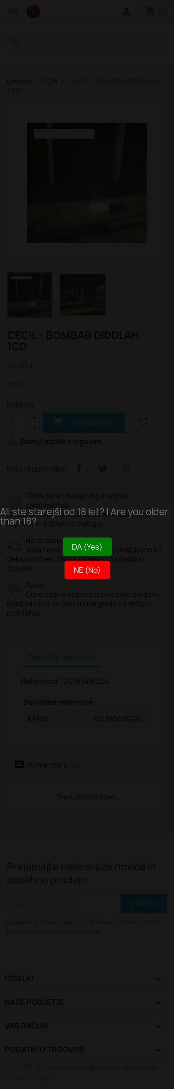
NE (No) (87, 570)
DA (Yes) (87, 547)
